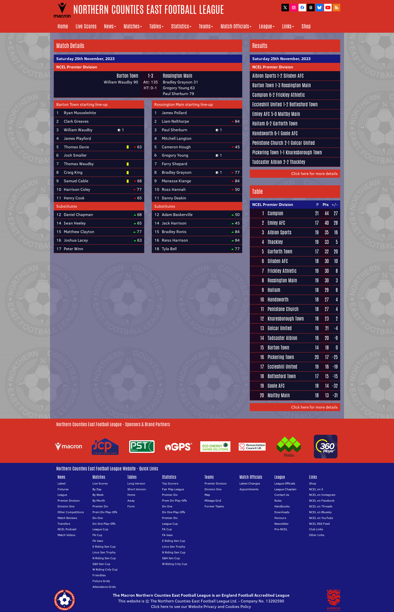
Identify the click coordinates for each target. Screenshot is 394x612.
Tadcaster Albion (267, 161)
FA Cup (97, 535)
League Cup (100, 529)
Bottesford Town (303, 104)
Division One (66, 506)
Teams (206, 26)
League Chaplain (285, 489)
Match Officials (236, 26)
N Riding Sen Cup (104, 558)
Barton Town (127, 75)
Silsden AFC (293, 75)
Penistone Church (267, 142)
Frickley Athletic (290, 94)
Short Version (136, 489)
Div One (97, 518)
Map (207, 495)
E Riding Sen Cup (104, 546)
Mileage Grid (213, 500)
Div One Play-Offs (104, 523)
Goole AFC (289, 133)
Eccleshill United (267, 104)
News (110, 26)
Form (131, 506)
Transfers (64, 523)
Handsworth (262, 133)
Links (288, 26)
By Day (97, 489)
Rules (278, 500)
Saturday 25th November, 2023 (85, 58)
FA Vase (97, 541)
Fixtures (63, 489)
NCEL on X (316, 489)
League (267, 26)
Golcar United (303, 142)
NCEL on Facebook (321, 500)
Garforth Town (285, 123)
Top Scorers (170, 483)
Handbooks (282, 506)
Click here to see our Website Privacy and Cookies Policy (201, 606)
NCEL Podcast (67, 529)
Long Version (136, 483)
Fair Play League (173, 489)
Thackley (297, 161)
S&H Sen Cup (101, 564)
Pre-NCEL (280, 529)
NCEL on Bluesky (320, 512)
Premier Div (100, 506)
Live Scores (86, 26)
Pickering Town (265, 152)
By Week (98, 495)
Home (63, 26)
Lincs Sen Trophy (104, 552)
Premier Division (69, 500)
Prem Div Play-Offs (104, 512)
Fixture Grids (101, 581)
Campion (260, 94)
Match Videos (66, 535)
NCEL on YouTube (321, 518)
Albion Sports (264, 75)
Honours (280, 518)
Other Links (316, 535)
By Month (98, 500)
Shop (306, 26)
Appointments (249, 489)
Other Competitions (71, 512)
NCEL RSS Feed (319, 523)
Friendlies (99, 575)
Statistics (181, 26)
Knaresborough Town (304, 152)
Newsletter (281, 523)
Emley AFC (261, 113)
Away (131, 500)
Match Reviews (67, 518)
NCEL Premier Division (76, 67)
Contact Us (281, 495)
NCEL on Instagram (322, 495)
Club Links (316, 529)
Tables (157, 26)
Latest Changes (249, 483)
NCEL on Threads (320, 506)
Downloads (281, 512)
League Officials (284, 483)
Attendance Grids (104, 587)
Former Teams (214, 506)
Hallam (258, 123)
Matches (133, 26)
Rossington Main (177, 75)
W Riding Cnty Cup (105, 569)
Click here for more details (314, 173)
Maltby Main (289, 113)
